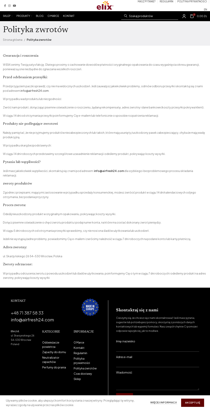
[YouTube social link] (14, 5)
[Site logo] (105, 5)
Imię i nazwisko (157, 344)
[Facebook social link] (5, 5)
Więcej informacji (163, 402)
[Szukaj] (149, 16)
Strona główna (12, 39)
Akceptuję (192, 402)
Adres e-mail (157, 360)
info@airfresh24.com (35, 90)
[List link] (55, 344)
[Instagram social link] (9, 5)
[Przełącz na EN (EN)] (205, 10)
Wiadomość (157, 377)
